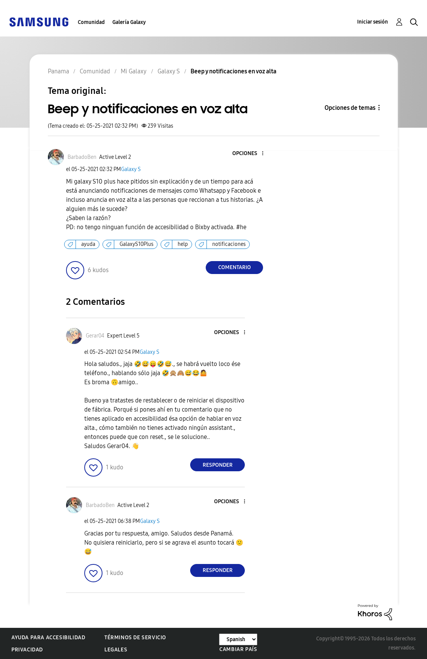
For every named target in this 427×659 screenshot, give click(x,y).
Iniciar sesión (372, 22)
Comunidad (91, 22)
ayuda (88, 244)
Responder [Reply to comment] (218, 465)
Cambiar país (238, 649)
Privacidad (27, 649)
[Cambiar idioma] (238, 639)
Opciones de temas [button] (350, 107)
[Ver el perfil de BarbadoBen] (82, 157)
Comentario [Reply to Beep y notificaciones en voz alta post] (234, 267)
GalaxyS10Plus (136, 244)
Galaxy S (131, 169)
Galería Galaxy (129, 22)
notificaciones (229, 244)
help (183, 244)
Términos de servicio (135, 637)
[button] (250, 153)
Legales (115, 649)
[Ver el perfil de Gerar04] (95, 336)
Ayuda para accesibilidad (48, 637)
